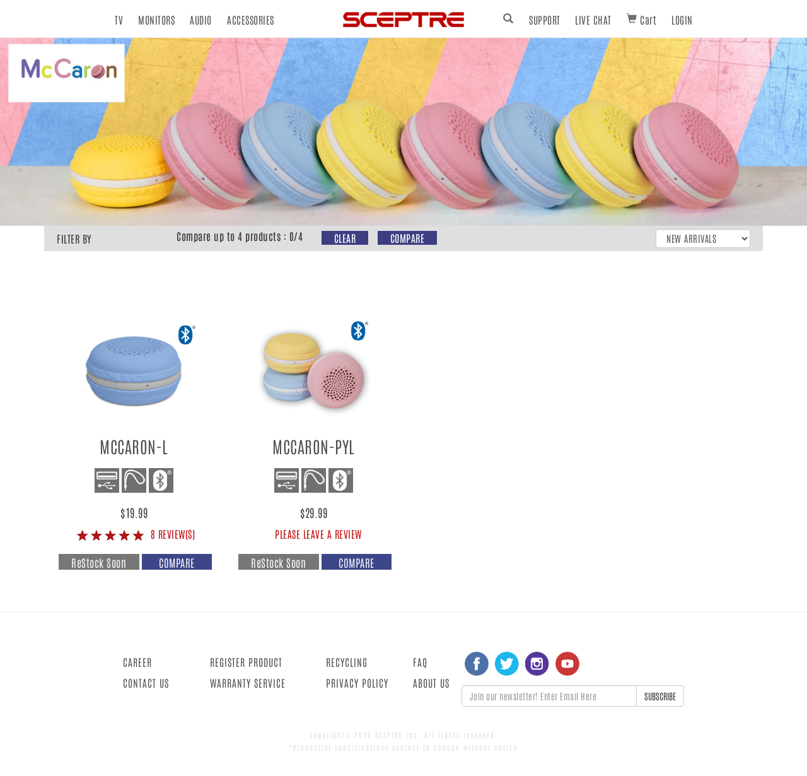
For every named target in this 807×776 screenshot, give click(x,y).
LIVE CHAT (593, 19)
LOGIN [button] (682, 19)
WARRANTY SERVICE (248, 682)
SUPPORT (544, 19)
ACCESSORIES (250, 19)
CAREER (137, 661)
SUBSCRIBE (660, 696)
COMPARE (407, 238)
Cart (641, 19)
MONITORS (156, 19)
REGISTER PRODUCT (246, 661)
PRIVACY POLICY (357, 682)
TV (119, 19)
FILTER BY (74, 238)
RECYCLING (347, 661)
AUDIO (201, 19)
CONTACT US (146, 682)
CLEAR (345, 238)
